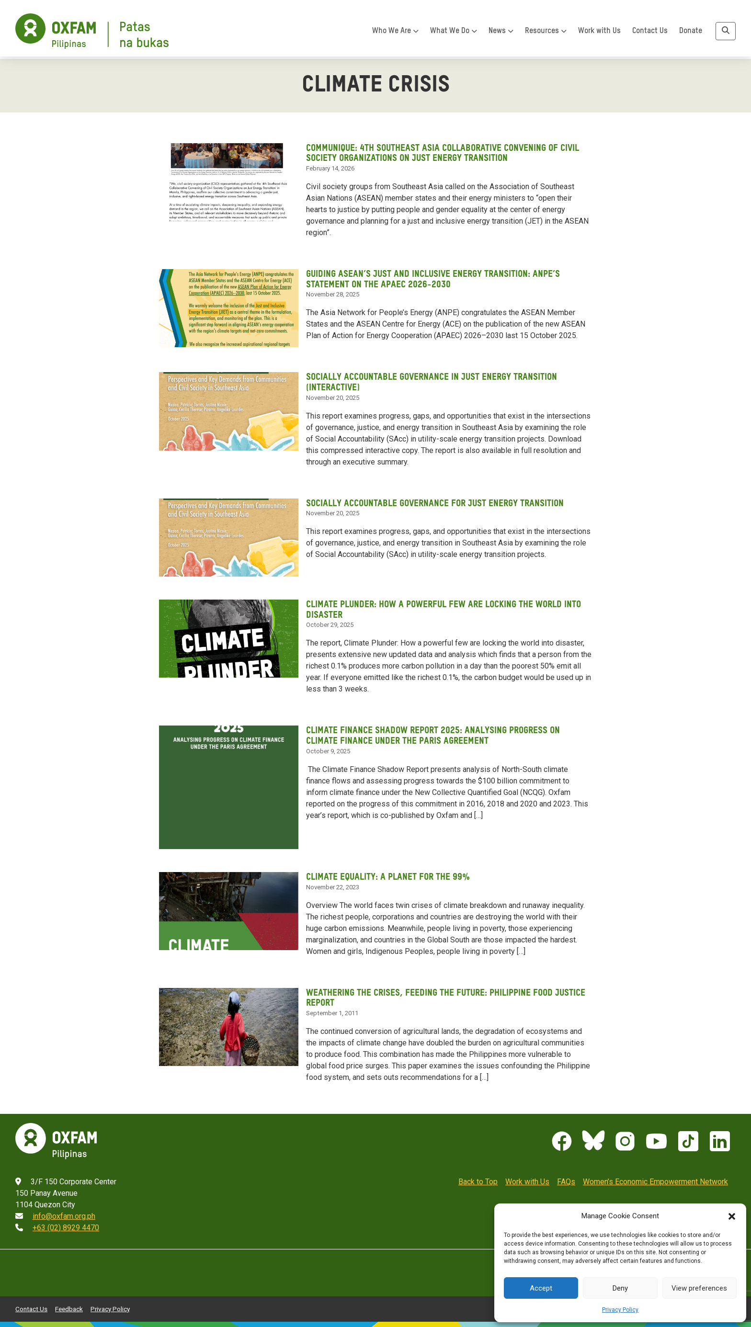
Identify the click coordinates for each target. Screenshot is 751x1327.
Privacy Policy (620, 1309)
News (501, 34)
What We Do (453, 34)
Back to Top (478, 1178)
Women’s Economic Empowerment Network (655, 1178)
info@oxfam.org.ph (64, 1213)
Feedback (69, 1305)
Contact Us (650, 34)
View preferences (699, 1288)
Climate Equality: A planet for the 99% (389, 875)
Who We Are (395, 34)
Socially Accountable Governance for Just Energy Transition (438, 501)
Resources (546, 34)
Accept (541, 1288)
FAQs (566, 1178)
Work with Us (599, 34)
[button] (732, 1216)
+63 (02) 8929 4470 (66, 1224)
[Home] (92, 34)
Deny (620, 1288)
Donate (690, 34)
